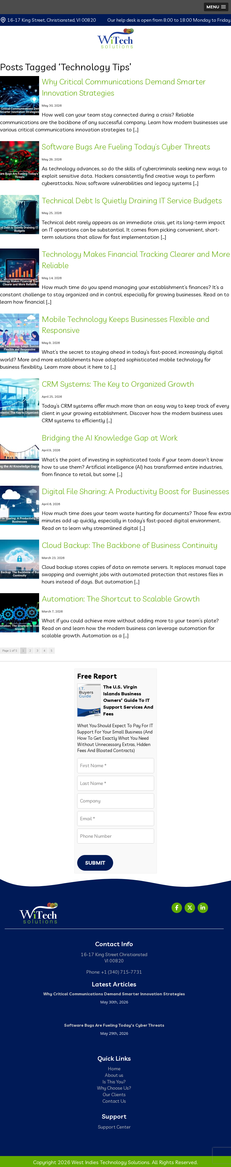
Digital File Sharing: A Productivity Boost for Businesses (135, 491)
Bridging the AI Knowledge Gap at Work (110, 438)
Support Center (114, 1127)
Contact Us (114, 1101)
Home (114, 1068)
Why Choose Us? (114, 1088)
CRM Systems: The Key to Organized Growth (118, 384)
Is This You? (114, 1081)
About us (114, 1075)
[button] (216, 7)
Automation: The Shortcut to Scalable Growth (121, 599)
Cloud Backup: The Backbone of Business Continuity (129, 545)
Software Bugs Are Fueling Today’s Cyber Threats (126, 147)
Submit (95, 862)
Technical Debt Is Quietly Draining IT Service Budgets (132, 200)
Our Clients (114, 1094)
